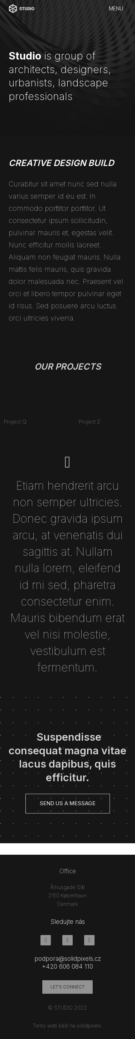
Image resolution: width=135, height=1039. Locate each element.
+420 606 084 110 (67, 969)
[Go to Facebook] (45, 943)
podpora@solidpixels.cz (67, 961)
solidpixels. (89, 1028)
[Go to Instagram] (67, 943)
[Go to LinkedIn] (89, 943)
